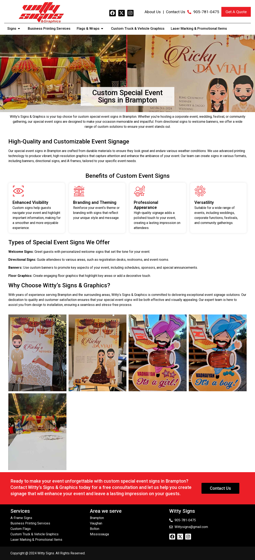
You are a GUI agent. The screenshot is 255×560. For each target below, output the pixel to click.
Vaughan (96, 523)
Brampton (97, 518)
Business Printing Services (49, 28)
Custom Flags (20, 529)
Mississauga (99, 534)
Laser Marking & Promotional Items (199, 28)
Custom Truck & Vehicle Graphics (137, 28)
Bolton (94, 529)
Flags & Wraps (91, 28)
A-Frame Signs (21, 518)
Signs (14, 28)
